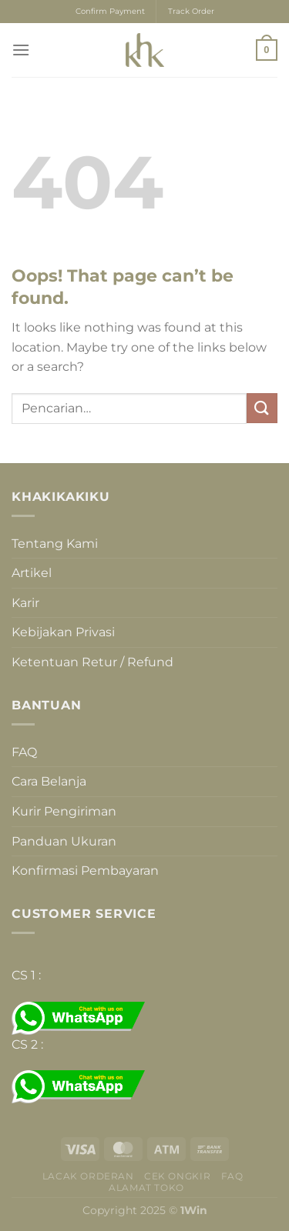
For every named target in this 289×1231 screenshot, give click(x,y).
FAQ (24, 752)
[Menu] (21, 49)
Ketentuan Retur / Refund (92, 662)
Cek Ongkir (177, 1176)
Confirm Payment (110, 11)
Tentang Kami (55, 543)
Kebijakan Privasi (63, 632)
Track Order (191, 11)
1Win (193, 1210)
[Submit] (262, 408)
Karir (25, 602)
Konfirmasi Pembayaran (85, 870)
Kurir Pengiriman (64, 811)
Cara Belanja (49, 781)
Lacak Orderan (88, 1176)
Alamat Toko (146, 1187)
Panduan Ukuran (64, 841)
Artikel (32, 572)
